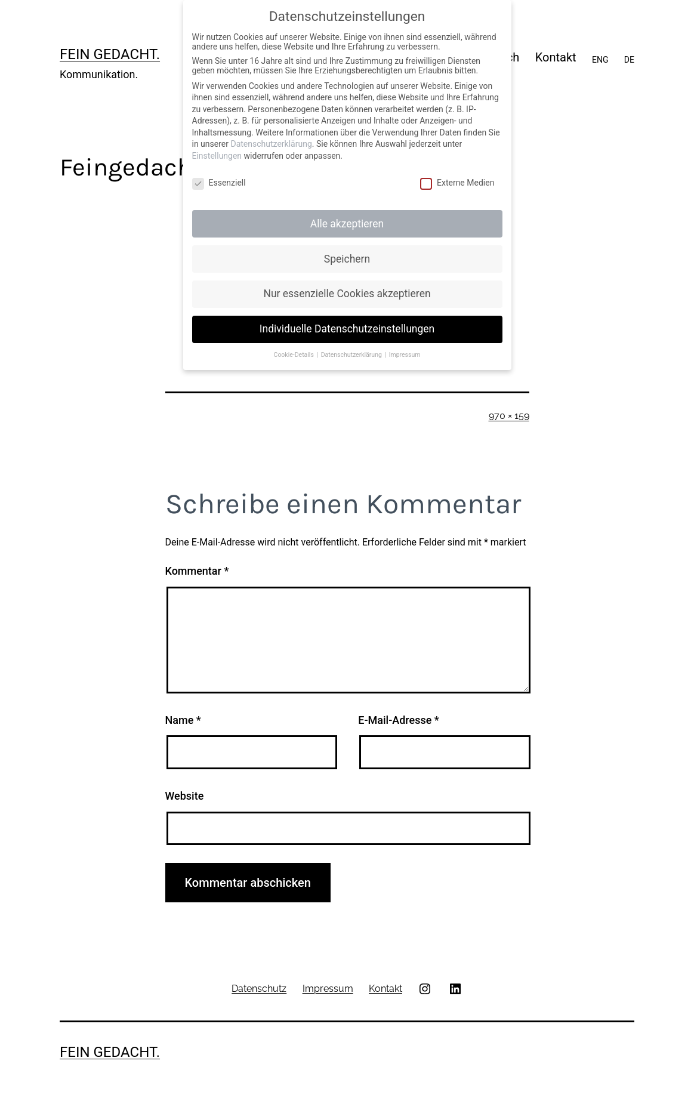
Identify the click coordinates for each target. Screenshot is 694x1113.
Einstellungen (217, 156)
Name (183, 720)
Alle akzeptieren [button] (347, 224)
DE (629, 59)
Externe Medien (457, 182)
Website (184, 796)
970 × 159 (509, 415)
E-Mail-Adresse (398, 720)
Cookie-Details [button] (295, 355)
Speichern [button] (347, 259)
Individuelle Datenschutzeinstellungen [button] (347, 329)
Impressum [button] (405, 355)
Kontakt (555, 57)
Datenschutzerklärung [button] (352, 355)
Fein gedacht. (110, 54)
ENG (600, 59)
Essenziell (219, 182)
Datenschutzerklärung (270, 144)
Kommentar (197, 571)
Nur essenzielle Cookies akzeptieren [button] (346, 294)
